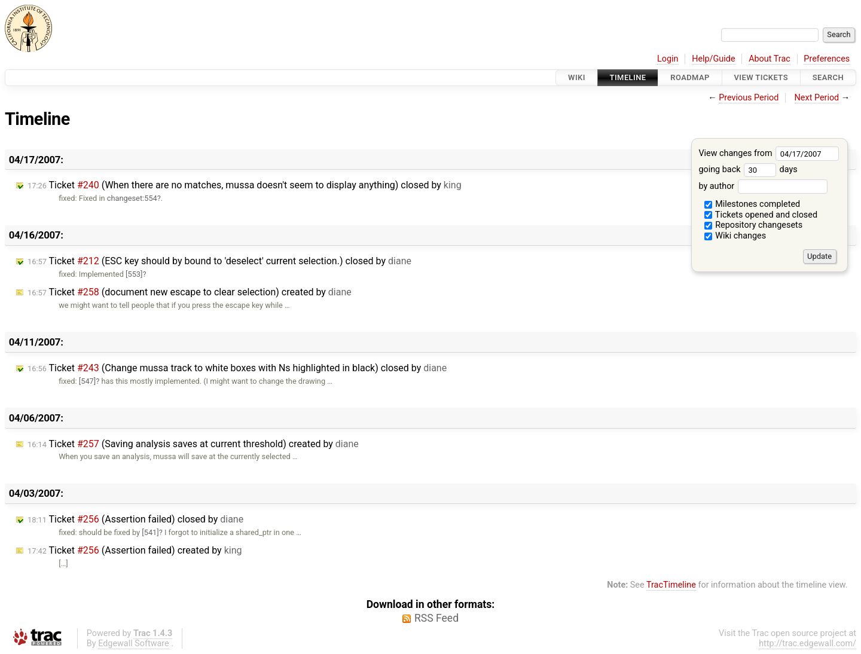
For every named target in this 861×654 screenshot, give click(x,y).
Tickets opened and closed (760, 215)
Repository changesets (753, 225)
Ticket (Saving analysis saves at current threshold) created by (193, 444)
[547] (87, 381)
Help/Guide (713, 59)
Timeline (628, 77)
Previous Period (748, 98)
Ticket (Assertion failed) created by (135, 550)
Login (668, 59)
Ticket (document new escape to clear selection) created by (190, 292)
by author (762, 186)
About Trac (769, 59)
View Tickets (761, 77)
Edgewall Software (133, 643)
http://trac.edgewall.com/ (807, 643)
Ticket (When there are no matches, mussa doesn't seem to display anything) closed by (245, 185)
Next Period (817, 98)
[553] (134, 274)
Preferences (827, 59)
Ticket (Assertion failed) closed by (135, 519)
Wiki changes (735, 236)
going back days (747, 169)
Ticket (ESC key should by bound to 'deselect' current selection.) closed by (219, 261)
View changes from (768, 153)
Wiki (576, 77)
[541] (150, 532)
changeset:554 (132, 198)
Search (828, 77)
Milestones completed (752, 204)
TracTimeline (671, 585)
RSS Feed (436, 618)
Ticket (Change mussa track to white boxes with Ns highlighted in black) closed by (237, 368)
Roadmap (690, 77)
